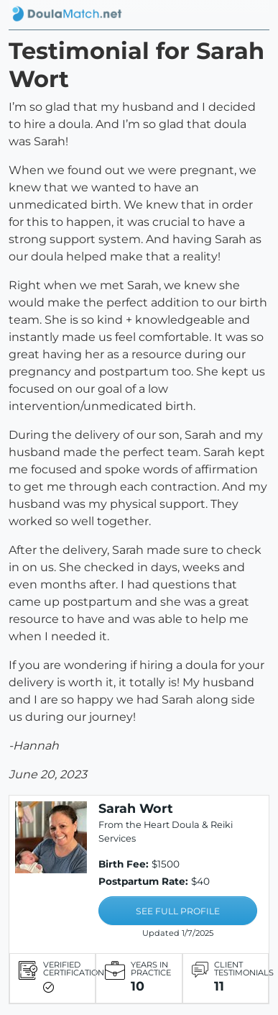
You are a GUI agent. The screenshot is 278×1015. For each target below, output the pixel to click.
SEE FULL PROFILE (178, 911)
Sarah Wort (135, 808)
